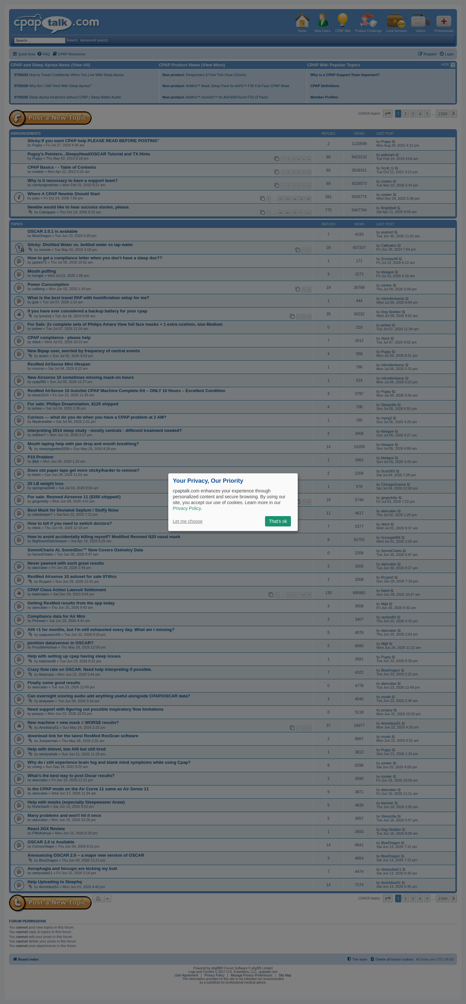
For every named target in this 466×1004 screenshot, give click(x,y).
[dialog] (233, 502)
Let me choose (188, 521)
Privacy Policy (187, 508)
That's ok (278, 521)
